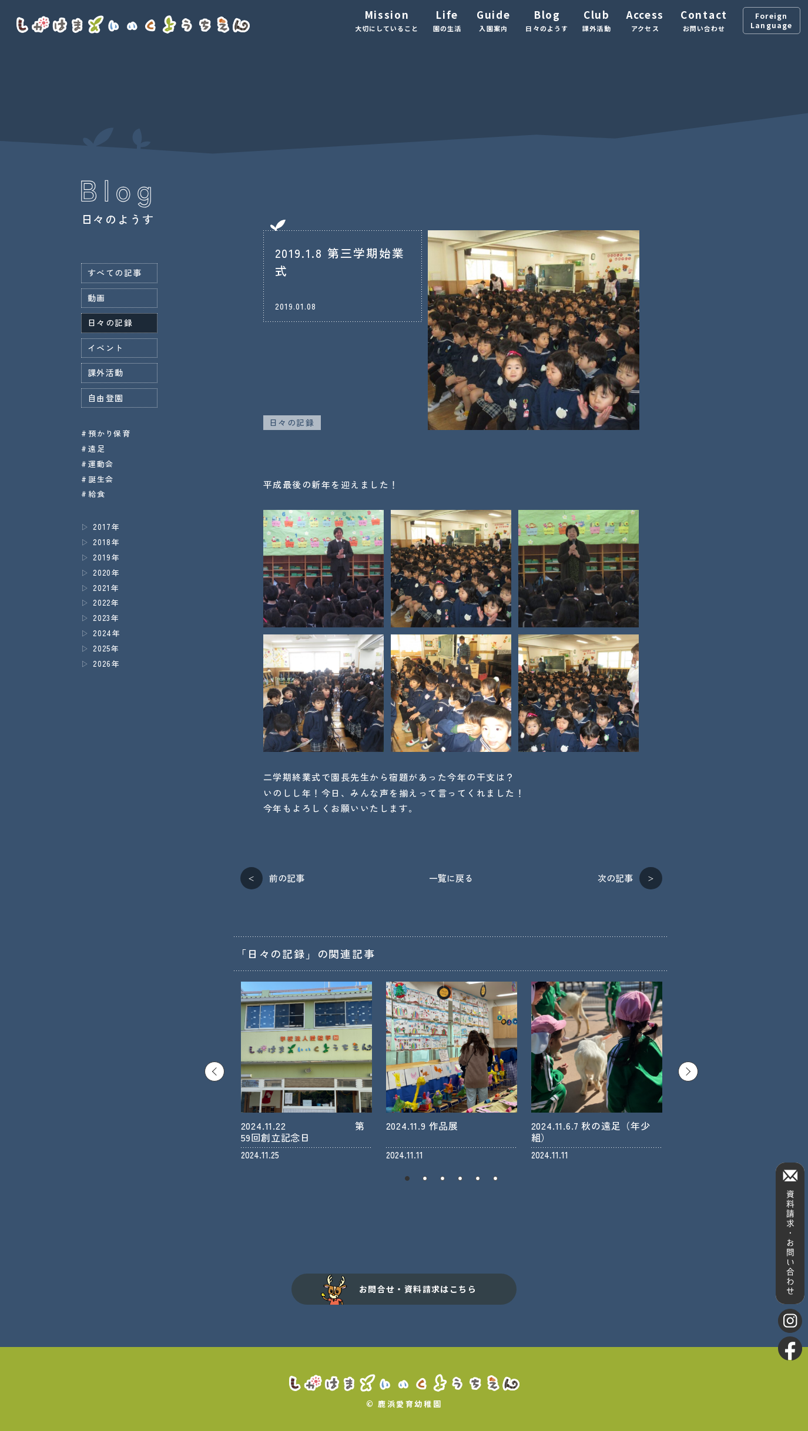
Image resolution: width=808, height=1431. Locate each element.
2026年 (106, 663)
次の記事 (615, 878)
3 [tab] (442, 1178)
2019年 (106, 557)
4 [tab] (460, 1178)
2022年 (106, 602)
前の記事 (286, 878)
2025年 (106, 648)
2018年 (106, 541)
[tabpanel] (306, 1071)
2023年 (106, 617)
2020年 (106, 572)
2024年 (106, 633)
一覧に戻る (451, 878)
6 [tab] (495, 1178)
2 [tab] (425, 1178)
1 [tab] (407, 1178)
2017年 (106, 526)
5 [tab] (478, 1178)
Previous (214, 1071)
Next (688, 1071)
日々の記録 (291, 422)
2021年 (106, 587)
